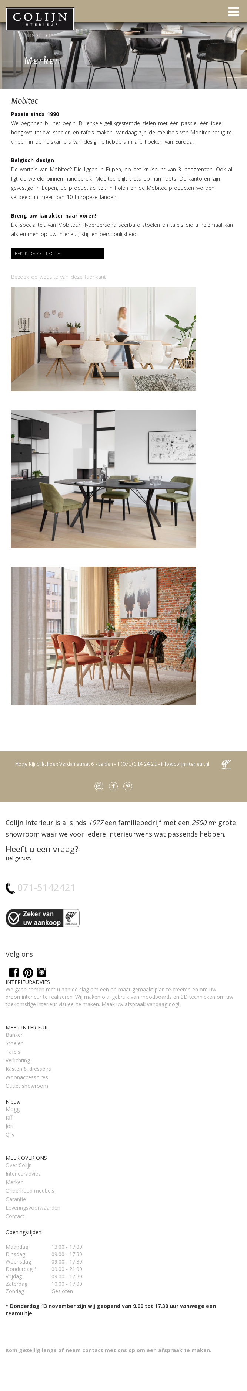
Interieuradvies (23, 1173)
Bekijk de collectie (37, 253)
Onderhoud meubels (30, 1190)
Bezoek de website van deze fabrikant (58, 276)
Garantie (16, 1199)
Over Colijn (19, 1165)
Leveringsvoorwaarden (33, 1207)
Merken (15, 1182)
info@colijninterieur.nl (185, 764)
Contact (15, 1216)
